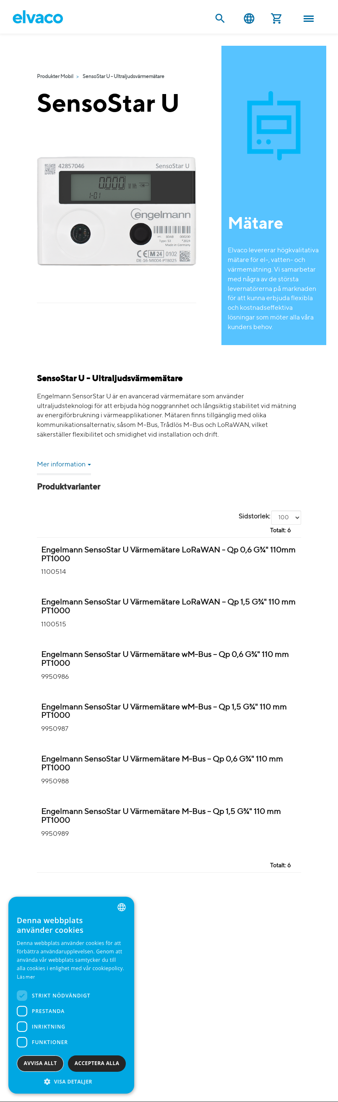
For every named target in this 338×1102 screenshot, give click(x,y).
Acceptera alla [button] (97, 1063)
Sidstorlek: (254, 516)
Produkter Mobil (55, 76)
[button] (71, 1081)
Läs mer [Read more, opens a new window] (26, 977)
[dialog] (71, 995)
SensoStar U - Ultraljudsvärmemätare (123, 76)
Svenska (249, 19)
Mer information (64, 464)
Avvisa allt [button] (40, 1063)
